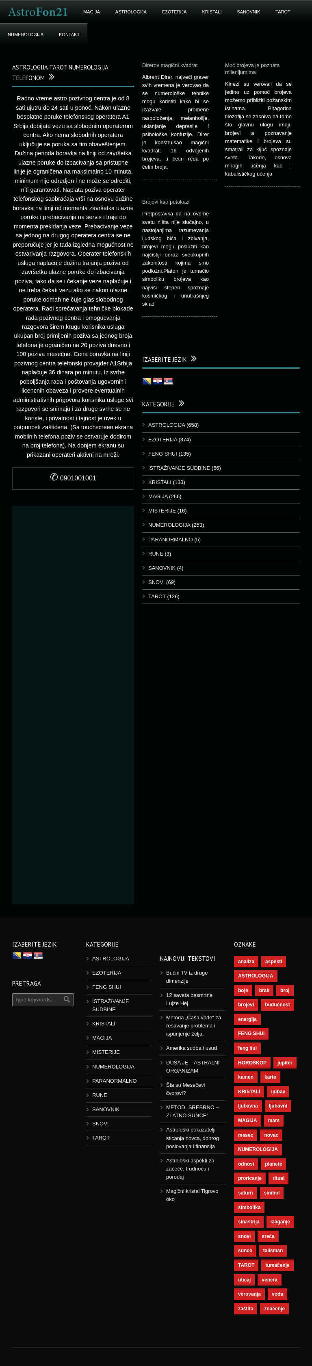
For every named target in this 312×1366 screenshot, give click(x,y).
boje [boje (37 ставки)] (243, 990)
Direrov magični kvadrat (170, 65)
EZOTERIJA (174, 11)
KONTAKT (69, 34)
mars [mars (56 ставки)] (274, 1120)
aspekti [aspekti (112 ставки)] (273, 961)
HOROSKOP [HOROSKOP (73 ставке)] (252, 1063)
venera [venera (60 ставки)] (269, 1280)
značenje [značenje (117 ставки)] (274, 1309)
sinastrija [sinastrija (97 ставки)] (249, 1222)
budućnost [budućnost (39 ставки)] (277, 1005)
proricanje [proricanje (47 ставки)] (250, 1178)
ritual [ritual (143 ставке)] (278, 1178)
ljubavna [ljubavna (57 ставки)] (248, 1106)
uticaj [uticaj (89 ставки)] (244, 1280)
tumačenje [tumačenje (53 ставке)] (277, 1265)
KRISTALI (211, 11)
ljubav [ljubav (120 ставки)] (278, 1092)
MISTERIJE (162, 511)
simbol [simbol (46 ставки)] (272, 1193)
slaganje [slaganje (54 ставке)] (280, 1222)
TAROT (282, 11)
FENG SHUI (162, 454)
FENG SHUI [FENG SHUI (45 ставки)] (251, 1033)
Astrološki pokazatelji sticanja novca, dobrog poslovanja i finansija (192, 1138)
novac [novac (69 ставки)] (271, 1135)
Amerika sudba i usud (191, 1048)
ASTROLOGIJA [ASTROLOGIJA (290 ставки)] (255, 976)
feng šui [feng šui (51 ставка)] (247, 1048)
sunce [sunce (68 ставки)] (245, 1250)
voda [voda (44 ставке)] (277, 1294)
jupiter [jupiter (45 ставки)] (284, 1063)
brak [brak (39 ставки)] (264, 990)
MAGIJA (91, 11)
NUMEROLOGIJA (25, 34)
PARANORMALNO (170, 539)
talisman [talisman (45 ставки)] (273, 1250)
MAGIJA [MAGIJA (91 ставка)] (247, 1120)
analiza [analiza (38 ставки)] (246, 961)
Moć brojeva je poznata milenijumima (252, 68)
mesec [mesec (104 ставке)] (245, 1135)
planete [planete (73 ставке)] (273, 1164)
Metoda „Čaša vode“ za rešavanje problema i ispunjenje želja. (193, 1025)
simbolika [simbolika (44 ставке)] (249, 1207)
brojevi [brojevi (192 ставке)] (246, 1005)
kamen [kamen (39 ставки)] (246, 1077)
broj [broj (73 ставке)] (285, 990)
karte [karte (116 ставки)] (270, 1077)
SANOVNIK (248, 11)
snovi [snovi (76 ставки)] (244, 1236)
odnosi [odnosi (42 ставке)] (246, 1164)
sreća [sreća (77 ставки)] (268, 1236)
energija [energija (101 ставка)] (247, 1019)
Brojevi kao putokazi (165, 202)
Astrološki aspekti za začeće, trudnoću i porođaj (190, 1169)
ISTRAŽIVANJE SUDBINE (179, 468)
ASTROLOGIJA (131, 11)
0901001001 (73, 478)
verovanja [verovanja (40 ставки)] (249, 1294)
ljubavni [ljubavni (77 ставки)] (278, 1106)
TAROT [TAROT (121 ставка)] (246, 1265)
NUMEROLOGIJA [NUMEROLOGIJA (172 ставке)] (258, 1149)
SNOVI (156, 582)
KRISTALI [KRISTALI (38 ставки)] (249, 1092)
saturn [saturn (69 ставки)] (245, 1193)
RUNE (155, 554)
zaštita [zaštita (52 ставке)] (245, 1309)
